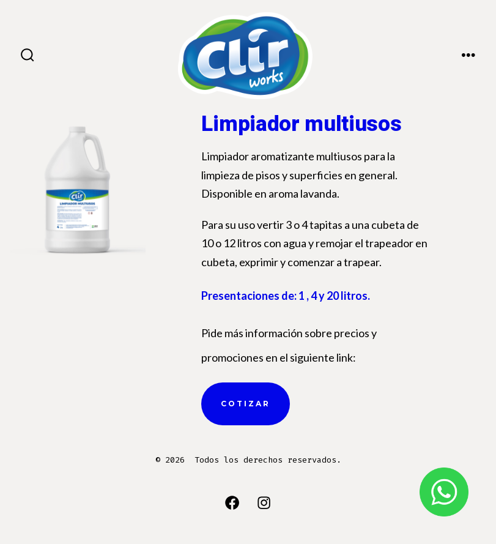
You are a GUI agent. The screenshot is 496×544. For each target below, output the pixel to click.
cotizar (245, 403)
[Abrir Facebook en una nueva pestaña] (232, 503)
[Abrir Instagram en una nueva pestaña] (264, 503)
